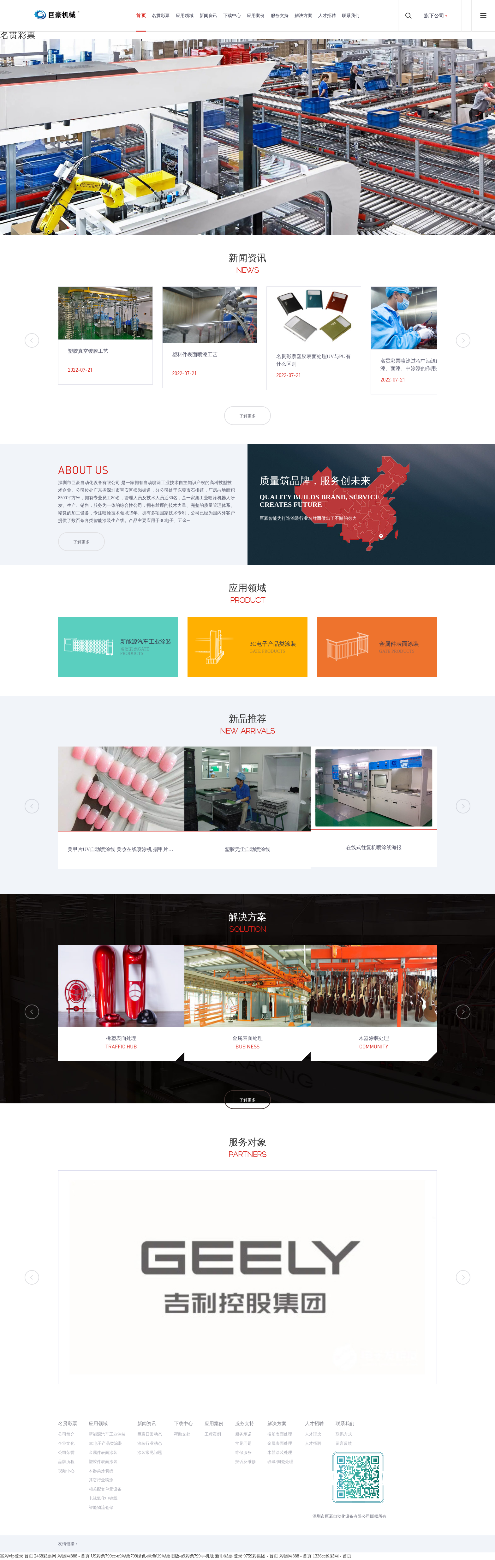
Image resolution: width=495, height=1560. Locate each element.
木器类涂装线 (101, 1470)
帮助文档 (182, 1434)
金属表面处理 (279, 1443)
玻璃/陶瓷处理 (280, 1461)
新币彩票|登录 (228, 1556)
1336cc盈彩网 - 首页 (332, 1556)
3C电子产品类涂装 (105, 1443)
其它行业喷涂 (101, 1480)
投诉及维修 (245, 1461)
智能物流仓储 (101, 1507)
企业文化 (66, 1443)
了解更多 (247, 416)
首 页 (141, 15)
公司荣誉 (66, 1452)
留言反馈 (344, 1443)
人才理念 (313, 1434)
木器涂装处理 (279, 1452)
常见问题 (243, 1443)
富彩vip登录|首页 (16, 1556)
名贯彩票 (17, 35)
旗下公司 (434, 15)
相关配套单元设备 (105, 1489)
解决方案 (303, 15)
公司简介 (66, 1434)
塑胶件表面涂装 (103, 1461)
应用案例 (256, 15)
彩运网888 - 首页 (73, 1556)
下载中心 (232, 15)
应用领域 (185, 15)
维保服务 (243, 1452)
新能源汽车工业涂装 (107, 1434)
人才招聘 (327, 15)
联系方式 (344, 1434)
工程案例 (213, 1434)
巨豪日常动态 (149, 1434)
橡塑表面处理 (279, 1434)
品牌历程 (66, 1461)
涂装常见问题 (149, 1452)
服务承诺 (243, 1434)
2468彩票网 (45, 1556)
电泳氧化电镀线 (103, 1498)
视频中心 (66, 1470)
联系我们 (351, 15)
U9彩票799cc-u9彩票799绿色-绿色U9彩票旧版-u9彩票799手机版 (152, 1556)
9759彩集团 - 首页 (260, 1556)
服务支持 (280, 15)
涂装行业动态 (149, 1443)
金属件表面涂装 (103, 1452)
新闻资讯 (208, 15)
